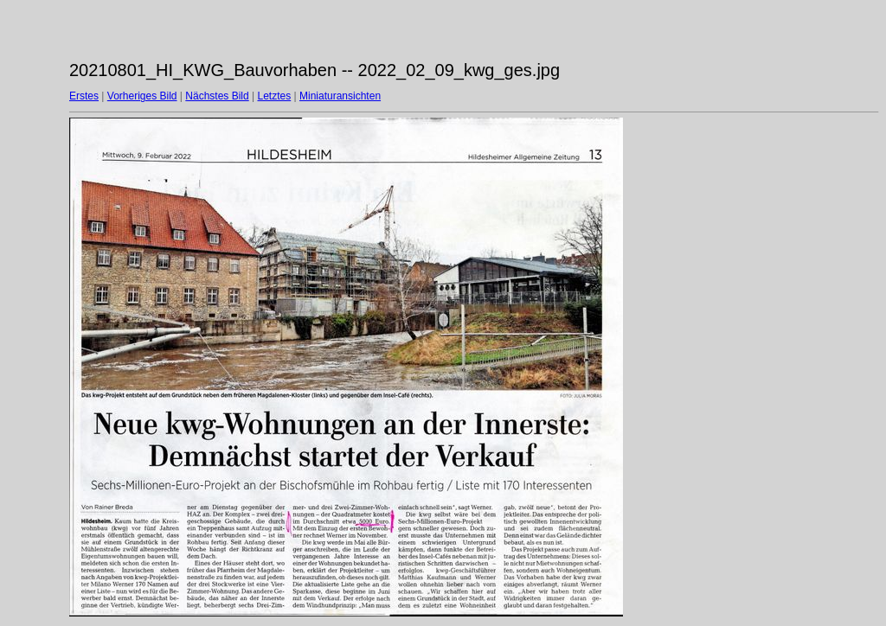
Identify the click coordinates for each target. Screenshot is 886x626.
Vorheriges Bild (142, 96)
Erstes (84, 96)
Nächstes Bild (216, 96)
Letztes (275, 96)
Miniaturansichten (340, 96)
